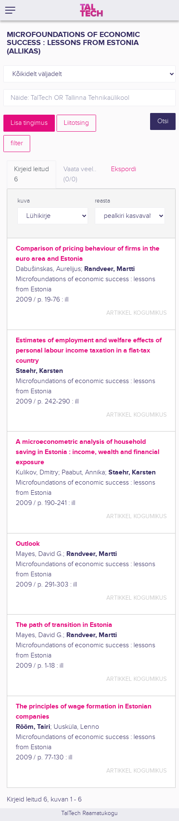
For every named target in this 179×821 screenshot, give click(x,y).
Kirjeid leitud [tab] (31, 175)
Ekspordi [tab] (123, 169)
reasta (102, 200)
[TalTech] (91, 10)
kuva (23, 200)
